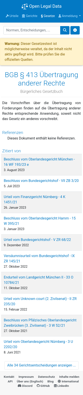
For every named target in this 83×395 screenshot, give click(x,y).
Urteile (12, 16)
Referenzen (12, 132)
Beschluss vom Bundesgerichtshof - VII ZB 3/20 (41, 181)
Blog (50, 381)
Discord (25, 385)
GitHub (43, 385)
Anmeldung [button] (68, 16)
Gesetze (48, 16)
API (10, 381)
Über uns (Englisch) (30, 381)
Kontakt (9, 376)
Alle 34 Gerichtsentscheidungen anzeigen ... (41, 365)
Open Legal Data (41, 6)
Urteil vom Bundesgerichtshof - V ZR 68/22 (37, 240)
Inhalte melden (69, 376)
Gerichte (29, 16)
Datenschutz (46, 376)
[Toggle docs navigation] (75, 30)
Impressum (26, 376)
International (68, 381)
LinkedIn (61, 385)
